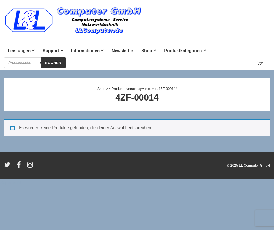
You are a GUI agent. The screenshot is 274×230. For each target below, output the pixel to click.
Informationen (85, 50)
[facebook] (20, 166)
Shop (146, 50)
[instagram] (30, 166)
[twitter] (8, 166)
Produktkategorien (183, 50)
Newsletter (122, 50)
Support (51, 50)
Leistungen (19, 50)
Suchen (53, 63)
